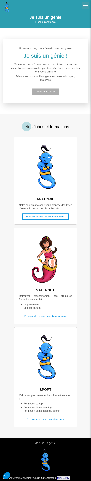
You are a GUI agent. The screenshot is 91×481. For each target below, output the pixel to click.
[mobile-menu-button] (85, 5)
